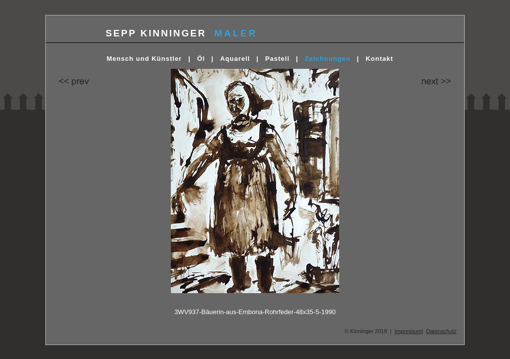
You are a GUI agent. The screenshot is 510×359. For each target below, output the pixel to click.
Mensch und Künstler (144, 58)
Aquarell (235, 58)
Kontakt (379, 58)
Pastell (277, 58)
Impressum (407, 331)
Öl (201, 58)
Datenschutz (441, 331)
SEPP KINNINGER (156, 33)
